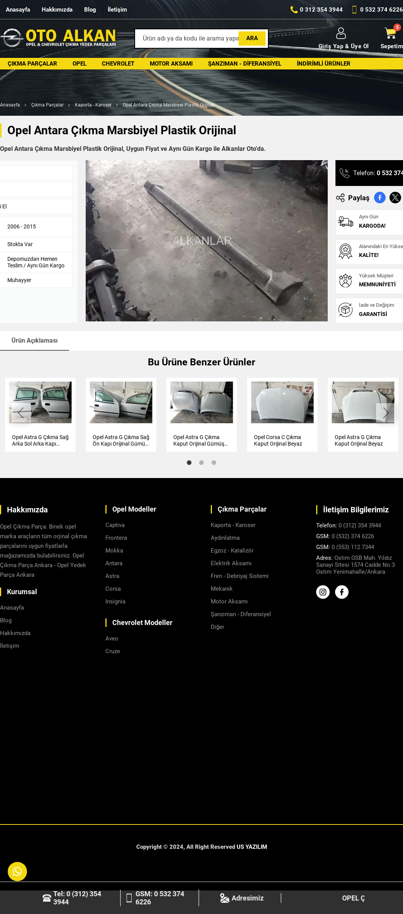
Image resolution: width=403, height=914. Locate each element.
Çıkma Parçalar (32, 63)
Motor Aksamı (171, 63)
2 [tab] (201, 462)
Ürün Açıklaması (35, 340)
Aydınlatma (225, 537)
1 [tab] (189, 462)
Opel (79, 63)
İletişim (117, 9)
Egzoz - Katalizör (232, 550)
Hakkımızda (57, 9)
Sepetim (392, 38)
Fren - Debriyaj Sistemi (240, 576)
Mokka (114, 550)
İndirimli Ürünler (324, 63)
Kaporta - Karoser (93, 105)
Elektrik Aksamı (231, 563)
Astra (112, 576)
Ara (252, 38)
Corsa (113, 588)
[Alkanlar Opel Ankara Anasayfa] (58, 39)
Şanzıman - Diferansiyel (244, 63)
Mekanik (222, 588)
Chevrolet (118, 63)
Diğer (217, 626)
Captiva (115, 525)
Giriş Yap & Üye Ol (343, 38)
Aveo (112, 638)
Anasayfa (18, 9)
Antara (113, 563)
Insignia (115, 601)
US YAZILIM (252, 846)
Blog (90, 9)
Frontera (116, 537)
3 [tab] (214, 462)
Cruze (112, 651)
